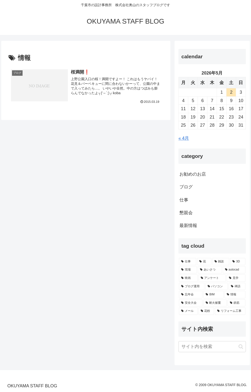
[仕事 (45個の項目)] (187, 261)
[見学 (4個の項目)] (236, 278)
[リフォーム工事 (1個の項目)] (230, 311)
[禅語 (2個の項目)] (237, 286)
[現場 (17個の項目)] (188, 269)
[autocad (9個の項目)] (234, 269)
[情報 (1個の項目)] (235, 294)
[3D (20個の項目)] (237, 261)
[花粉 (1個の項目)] (206, 311)
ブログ (186, 186)
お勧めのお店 (192, 174)
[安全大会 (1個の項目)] (190, 303)
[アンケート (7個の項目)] (212, 278)
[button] (241, 346)
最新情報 (188, 225)
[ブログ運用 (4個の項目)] (191, 286)
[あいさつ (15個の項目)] (210, 269)
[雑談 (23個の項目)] (220, 261)
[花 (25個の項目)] (204, 261)
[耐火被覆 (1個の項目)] (215, 303)
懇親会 (186, 212)
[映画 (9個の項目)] (188, 278)
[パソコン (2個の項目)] (216, 286)
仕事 (183, 199)
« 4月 (183, 138)
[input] (212, 346)
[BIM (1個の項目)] (213, 294)
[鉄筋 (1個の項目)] (236, 303)
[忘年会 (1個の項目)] (190, 294)
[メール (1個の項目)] (188, 311)
